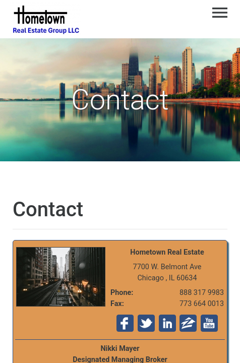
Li (167, 323)
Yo (209, 323)
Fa (125, 323)
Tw (146, 323)
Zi (188, 323)
